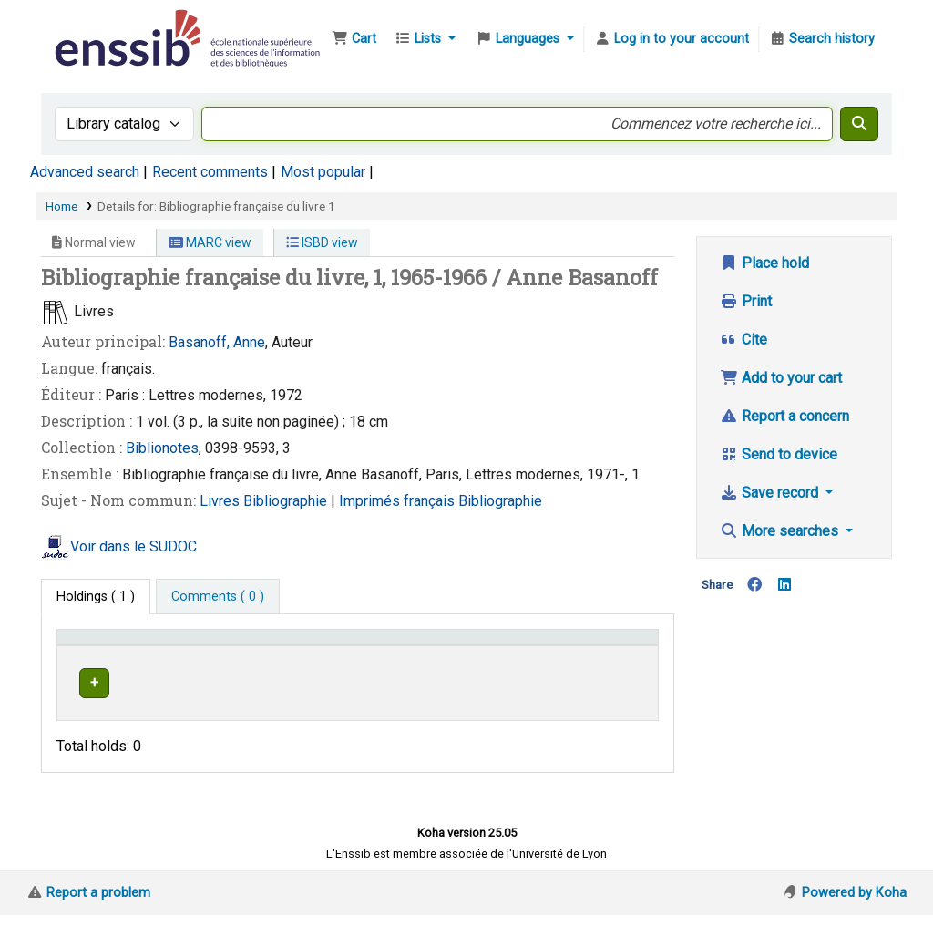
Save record (771, 492)
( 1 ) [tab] (95, 596)
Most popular (323, 171)
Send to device (778, 454)
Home (61, 206)
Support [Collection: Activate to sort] (248, 664)
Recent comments (210, 171)
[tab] (218, 597)
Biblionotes (162, 448)
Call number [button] (477, 664)
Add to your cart (781, 377)
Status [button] (610, 664)
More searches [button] (781, 531)
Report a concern (784, 416)
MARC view (210, 242)
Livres (221, 501)
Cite (743, 339)
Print (746, 301)
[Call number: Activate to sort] (509, 655)
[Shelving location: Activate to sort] (367, 655)
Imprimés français (398, 501)
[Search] (859, 124)
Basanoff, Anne (217, 342)
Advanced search (84, 171)
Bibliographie (287, 501)
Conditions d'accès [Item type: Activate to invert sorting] (121, 664)
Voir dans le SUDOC (133, 546)
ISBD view (322, 242)
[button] (354, 39)
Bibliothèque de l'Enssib (96, 25)
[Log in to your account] (671, 39)
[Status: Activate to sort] (621, 655)
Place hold (764, 263)
